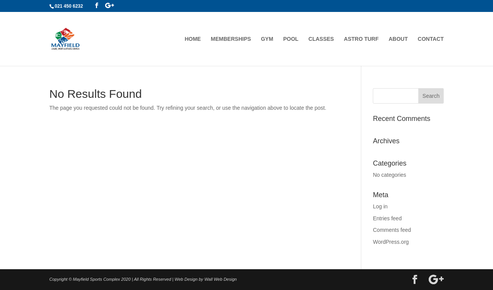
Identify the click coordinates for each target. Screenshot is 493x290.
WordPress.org (391, 242)
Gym (267, 39)
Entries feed (387, 218)
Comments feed (392, 230)
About (398, 39)
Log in (380, 206)
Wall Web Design (221, 279)
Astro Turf (361, 39)
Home (192, 39)
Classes (321, 39)
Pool (290, 39)
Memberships (231, 39)
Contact (431, 39)
